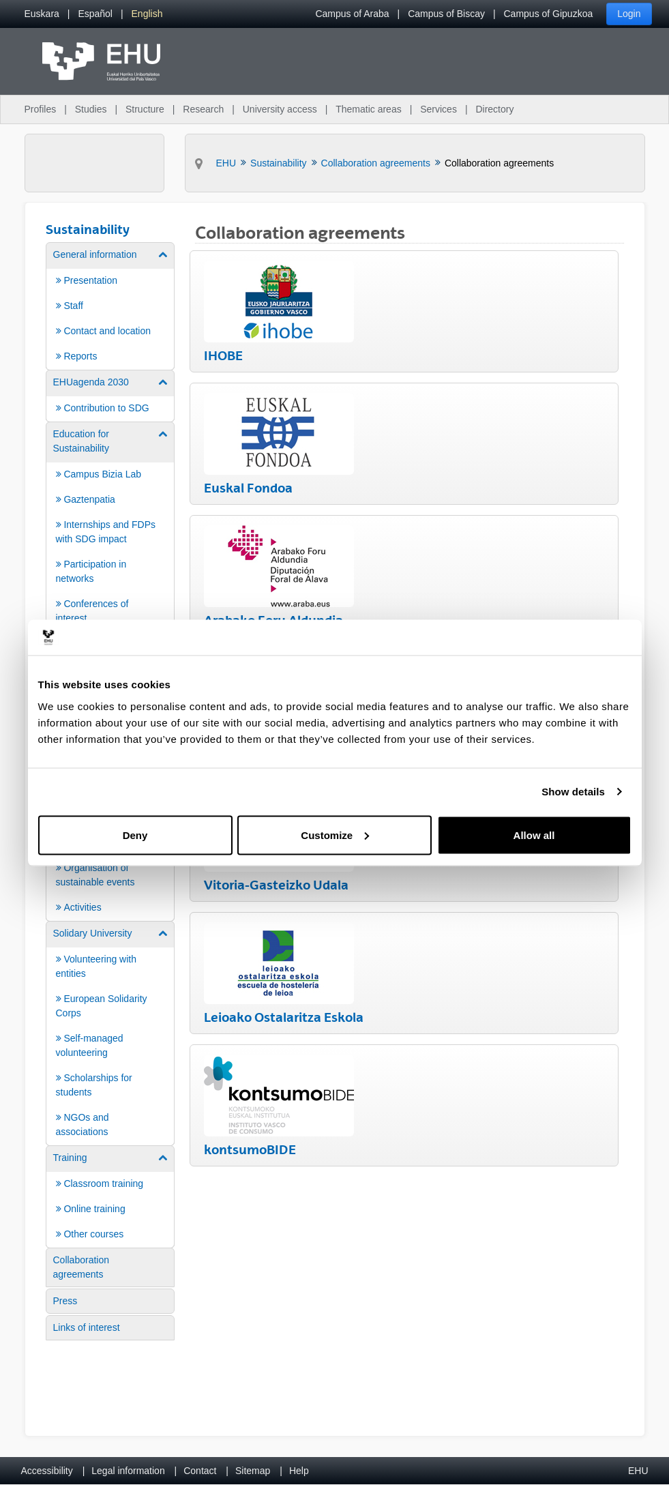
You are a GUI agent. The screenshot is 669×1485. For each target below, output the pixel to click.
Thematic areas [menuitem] (368, 109)
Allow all (534, 834)
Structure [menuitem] (144, 109)
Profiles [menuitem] (41, 109)
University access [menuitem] (280, 109)
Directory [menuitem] (494, 109)
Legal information (127, 1470)
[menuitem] (42, 14)
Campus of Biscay (446, 13)
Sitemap (252, 1470)
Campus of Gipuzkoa (548, 13)
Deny (135, 834)
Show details (573, 791)
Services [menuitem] (438, 109)
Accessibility (47, 1470)
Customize (335, 834)
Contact (199, 1470)
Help (299, 1470)
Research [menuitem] (203, 109)
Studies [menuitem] (91, 109)
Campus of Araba (352, 13)
